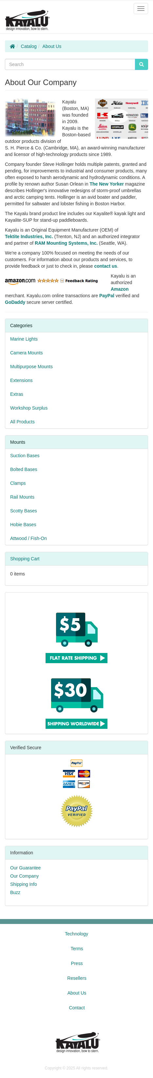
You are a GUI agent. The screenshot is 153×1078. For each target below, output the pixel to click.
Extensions (21, 380)
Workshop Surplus (29, 408)
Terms (76, 948)
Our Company (24, 876)
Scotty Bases (23, 510)
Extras (16, 394)
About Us (52, 46)
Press (77, 963)
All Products (22, 421)
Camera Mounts (26, 352)
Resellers (76, 978)
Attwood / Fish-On (28, 538)
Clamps (18, 483)
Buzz (15, 892)
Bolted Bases (23, 469)
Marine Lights (24, 339)
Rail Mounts (22, 497)
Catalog (29, 46)
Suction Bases (25, 455)
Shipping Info (23, 884)
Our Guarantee (25, 867)
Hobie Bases (23, 524)
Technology (76, 933)
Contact (77, 1007)
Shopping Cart (25, 558)
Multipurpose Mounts (31, 366)
